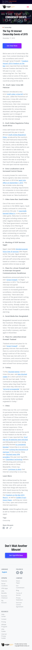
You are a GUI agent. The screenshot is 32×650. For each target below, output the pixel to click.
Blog (17, 590)
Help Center (3, 615)
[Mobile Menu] (28, 7)
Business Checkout (4, 597)
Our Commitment (19, 587)
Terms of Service (19, 594)
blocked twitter (14, 372)
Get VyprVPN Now (16, 555)
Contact (3, 619)
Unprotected (12, 1)
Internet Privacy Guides (4, 636)
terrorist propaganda (11, 389)
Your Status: (5, 1)
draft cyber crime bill (15, 94)
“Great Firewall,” (12, 280)
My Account (3, 602)
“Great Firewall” (12, 346)
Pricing (3, 622)
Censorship (6, 520)
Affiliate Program (4, 626)
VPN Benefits (4, 592)
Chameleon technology (14, 459)
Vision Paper (18, 582)
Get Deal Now (12, 46)
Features (4, 581)
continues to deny (14, 469)
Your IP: (4, 3)
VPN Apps (4, 588)
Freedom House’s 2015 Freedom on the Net (15, 63)
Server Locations (4, 585)
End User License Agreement (19, 605)
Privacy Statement (19, 599)
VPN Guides (3, 630)
